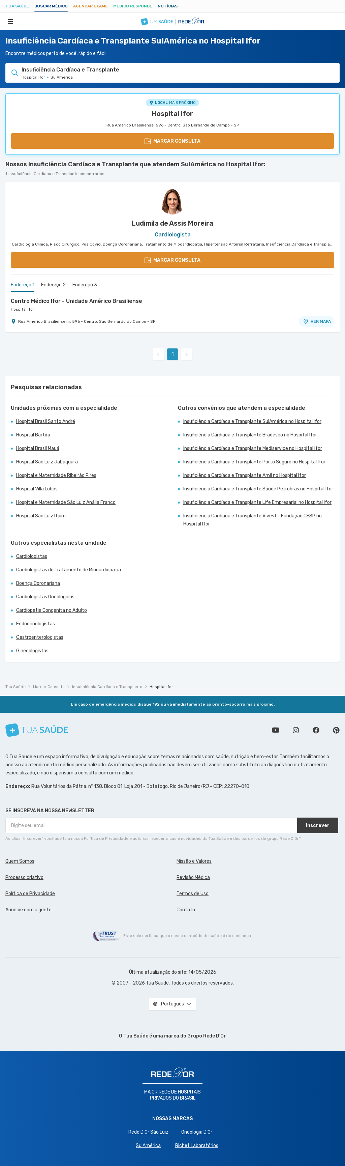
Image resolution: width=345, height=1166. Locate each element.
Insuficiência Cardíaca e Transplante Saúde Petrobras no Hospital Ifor (258, 489)
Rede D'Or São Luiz (148, 1132)
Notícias (168, 6)
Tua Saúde (17, 6)
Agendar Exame (90, 6)
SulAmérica (148, 1145)
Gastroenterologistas (39, 637)
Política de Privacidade (30, 894)
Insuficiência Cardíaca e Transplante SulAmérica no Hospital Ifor (252, 421)
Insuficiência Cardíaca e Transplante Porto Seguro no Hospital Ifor (254, 462)
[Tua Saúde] (36, 730)
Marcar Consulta (49, 686)
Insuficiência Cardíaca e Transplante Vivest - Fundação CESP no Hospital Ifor (252, 520)
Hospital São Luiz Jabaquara (47, 462)
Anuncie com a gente (28, 910)
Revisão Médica (193, 877)
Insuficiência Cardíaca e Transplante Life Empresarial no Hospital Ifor (257, 502)
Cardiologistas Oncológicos (45, 597)
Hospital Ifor (172, 114)
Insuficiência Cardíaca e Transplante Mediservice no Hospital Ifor (252, 448)
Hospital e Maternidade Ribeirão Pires (56, 475)
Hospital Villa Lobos (37, 489)
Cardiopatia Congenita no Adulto (51, 610)
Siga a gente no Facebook (316, 730)
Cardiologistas (31, 556)
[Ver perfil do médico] (172, 201)
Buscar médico (51, 6)
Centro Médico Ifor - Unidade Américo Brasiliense (76, 301)
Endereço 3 (84, 285)
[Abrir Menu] (10, 21)
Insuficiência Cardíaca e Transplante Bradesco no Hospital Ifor (250, 435)
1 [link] (172, 354)
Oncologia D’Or (196, 1132)
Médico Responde (132, 6)
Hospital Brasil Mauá (37, 448)
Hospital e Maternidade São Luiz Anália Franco (66, 502)
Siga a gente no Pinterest (336, 730)
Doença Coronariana (38, 583)
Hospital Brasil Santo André (45, 421)
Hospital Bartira (33, 435)
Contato (186, 910)
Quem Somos (19, 861)
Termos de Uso (193, 894)
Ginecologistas (32, 651)
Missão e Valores (194, 861)
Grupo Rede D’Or (206, 1036)
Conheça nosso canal (275, 730)
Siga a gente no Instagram (295, 730)
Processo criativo (24, 877)
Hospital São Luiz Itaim (41, 516)
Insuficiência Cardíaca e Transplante (107, 686)
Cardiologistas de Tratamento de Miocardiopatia (68, 570)
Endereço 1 (22, 285)
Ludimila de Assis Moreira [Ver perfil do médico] (172, 223)
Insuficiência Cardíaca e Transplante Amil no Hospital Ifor (244, 475)
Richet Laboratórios (196, 1145)
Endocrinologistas (35, 624)
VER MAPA (317, 321)
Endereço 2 (53, 285)
